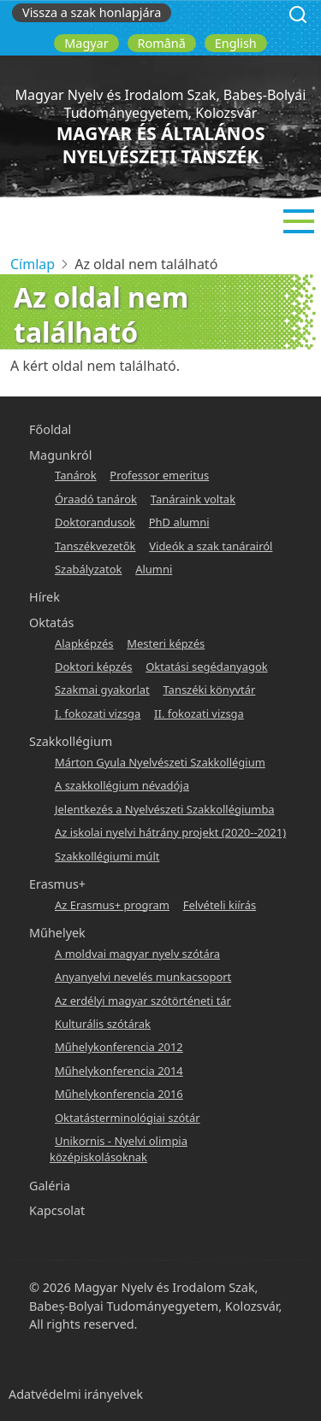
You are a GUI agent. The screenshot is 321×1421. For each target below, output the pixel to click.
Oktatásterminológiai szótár (127, 1117)
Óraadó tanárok (96, 499)
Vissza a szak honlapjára (91, 12)
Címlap (32, 264)
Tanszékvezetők (95, 546)
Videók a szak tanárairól (210, 546)
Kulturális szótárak (103, 1023)
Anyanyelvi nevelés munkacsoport (143, 976)
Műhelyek (57, 933)
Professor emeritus (159, 475)
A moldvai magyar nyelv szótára (137, 953)
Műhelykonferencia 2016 (119, 1093)
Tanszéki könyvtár (209, 689)
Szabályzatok (88, 569)
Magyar (86, 43)
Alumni (153, 569)
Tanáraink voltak (193, 499)
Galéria (49, 1185)
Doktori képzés (93, 666)
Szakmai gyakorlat (102, 689)
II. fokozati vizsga (199, 713)
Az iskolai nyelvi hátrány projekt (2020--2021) (170, 832)
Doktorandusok (95, 522)
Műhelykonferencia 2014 (119, 1070)
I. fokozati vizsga (97, 713)
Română (162, 43)
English (236, 43)
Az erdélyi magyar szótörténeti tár (143, 1000)
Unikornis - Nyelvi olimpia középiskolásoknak (118, 1149)
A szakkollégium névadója (122, 785)
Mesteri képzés (166, 643)
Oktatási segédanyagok (206, 666)
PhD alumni (179, 522)
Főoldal (50, 429)
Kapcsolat (57, 1210)
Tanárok (76, 475)
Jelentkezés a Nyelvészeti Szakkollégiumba (165, 809)
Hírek (44, 597)
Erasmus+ (57, 884)
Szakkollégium (70, 741)
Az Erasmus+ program (112, 905)
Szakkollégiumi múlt (107, 856)
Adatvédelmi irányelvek (76, 1394)
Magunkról (60, 455)
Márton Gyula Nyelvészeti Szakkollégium (160, 762)
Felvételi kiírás (219, 905)
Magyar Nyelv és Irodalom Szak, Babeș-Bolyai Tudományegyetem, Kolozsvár (160, 103)
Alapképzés (84, 643)
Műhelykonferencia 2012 (119, 1046)
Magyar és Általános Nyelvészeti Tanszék (160, 144)
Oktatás (51, 622)
